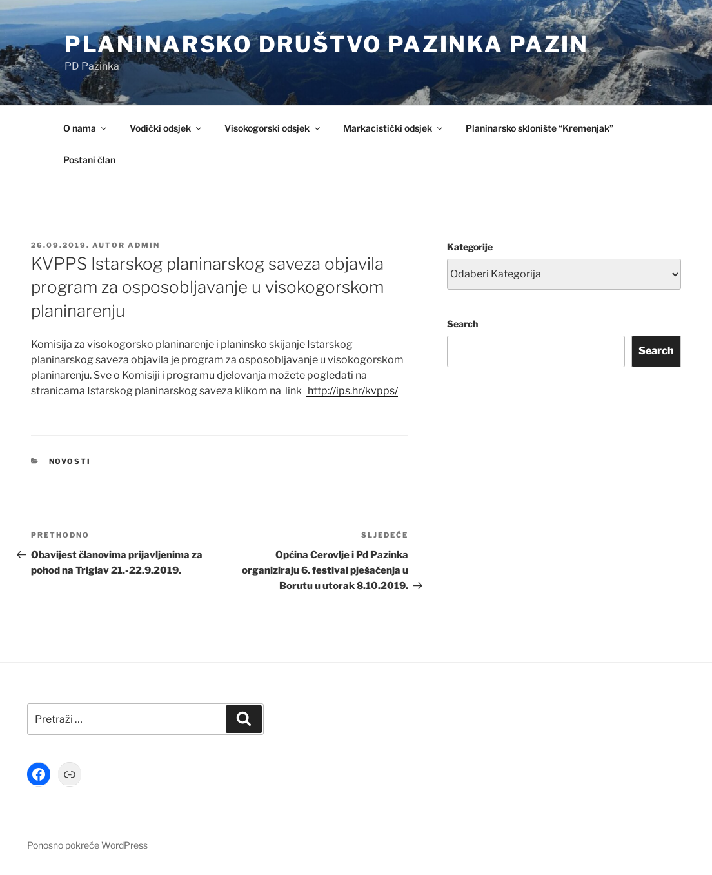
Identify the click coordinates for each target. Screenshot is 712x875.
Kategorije (470, 246)
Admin (144, 245)
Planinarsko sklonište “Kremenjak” (539, 128)
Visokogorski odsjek (273, 128)
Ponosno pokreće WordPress (87, 845)
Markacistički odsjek (393, 128)
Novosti (70, 461)
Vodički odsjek (166, 128)
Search (462, 323)
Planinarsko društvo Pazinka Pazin (326, 44)
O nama (85, 128)
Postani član (89, 159)
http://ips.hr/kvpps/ (352, 391)
